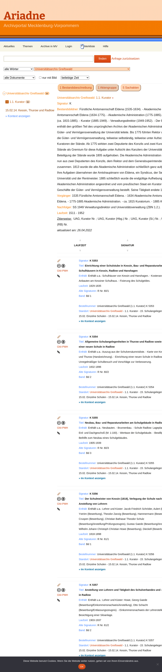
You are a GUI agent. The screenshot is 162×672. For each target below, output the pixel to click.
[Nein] (157, 664)
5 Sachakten (131, 87)
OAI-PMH (62, 270)
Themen (28, 46)
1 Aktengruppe (107, 87)
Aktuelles (9, 46)
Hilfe (105, 46)
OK (82, 666)
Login (68, 46)
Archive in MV (49, 46)
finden (102, 58)
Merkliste (87, 46)
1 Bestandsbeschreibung (76, 87)
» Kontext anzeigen (17, 116)
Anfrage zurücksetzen (126, 58)
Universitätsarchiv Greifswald (106, 311)
